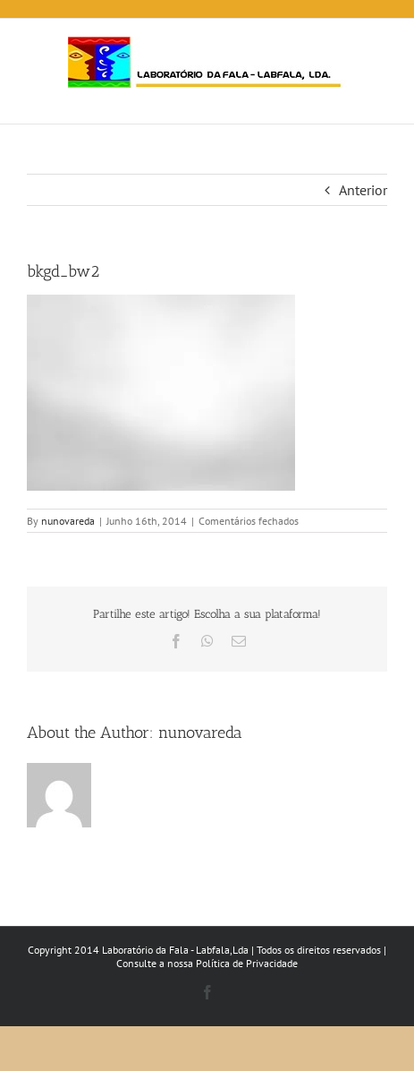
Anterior (363, 190)
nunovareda (68, 520)
